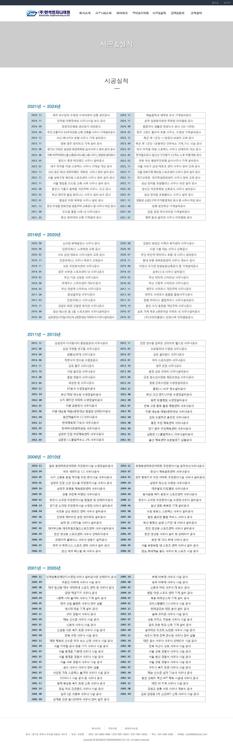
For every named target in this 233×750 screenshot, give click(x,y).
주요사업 (112, 728)
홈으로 (215, 2)
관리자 (227, 2)
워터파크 (122, 13)
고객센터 (196, 13)
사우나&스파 (103, 13)
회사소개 (84, 13)
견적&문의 (177, 13)
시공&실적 (159, 13)
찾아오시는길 (131, 728)
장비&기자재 (140, 13)
